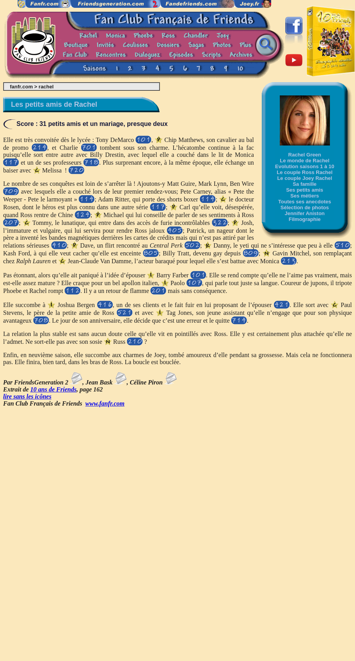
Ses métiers (304, 196)
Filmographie (305, 219)
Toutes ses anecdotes (304, 202)
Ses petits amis (304, 190)
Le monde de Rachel (304, 160)
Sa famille (305, 184)
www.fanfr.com (105, 403)
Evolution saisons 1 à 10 (304, 166)
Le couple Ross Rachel (304, 172)
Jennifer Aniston (304, 213)
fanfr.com (21, 87)
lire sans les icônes (27, 396)
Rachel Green (304, 155)
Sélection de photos (305, 207)
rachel (46, 87)
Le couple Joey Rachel (304, 178)
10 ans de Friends (53, 389)
